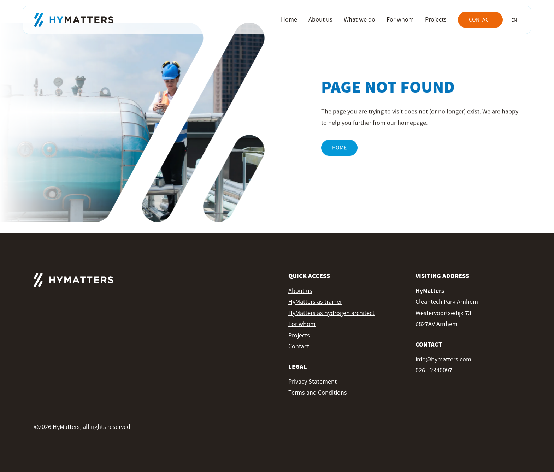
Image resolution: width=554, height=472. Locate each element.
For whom (400, 20)
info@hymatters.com (443, 359)
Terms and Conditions (317, 393)
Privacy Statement (312, 382)
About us (320, 20)
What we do (359, 20)
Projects (436, 20)
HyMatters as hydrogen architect (331, 313)
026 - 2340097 (434, 370)
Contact (480, 19)
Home (289, 20)
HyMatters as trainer (315, 302)
